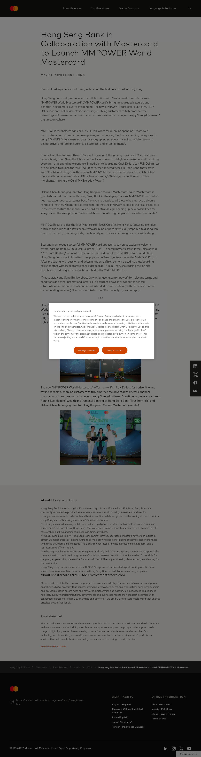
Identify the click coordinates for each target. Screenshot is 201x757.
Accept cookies (115, 350)
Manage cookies (86, 350)
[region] (102, 331)
